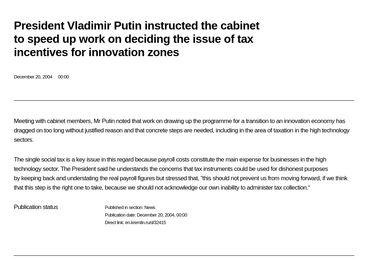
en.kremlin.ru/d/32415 (145, 222)
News (149, 207)
